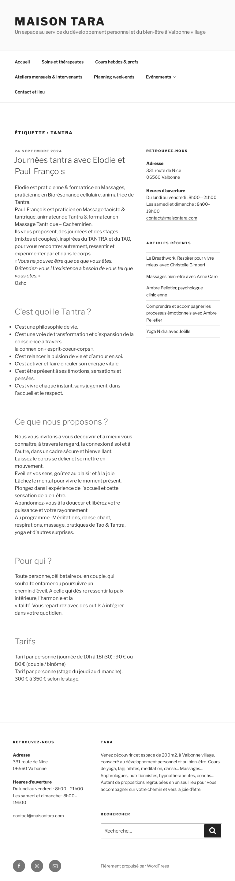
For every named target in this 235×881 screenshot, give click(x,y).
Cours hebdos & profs (116, 61)
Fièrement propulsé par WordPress (135, 865)
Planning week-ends (114, 76)
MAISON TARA (60, 21)
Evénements (161, 76)
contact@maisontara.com (171, 217)
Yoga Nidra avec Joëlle (168, 331)
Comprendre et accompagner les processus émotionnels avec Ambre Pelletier (181, 312)
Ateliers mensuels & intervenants (48, 76)
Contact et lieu (30, 91)
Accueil (22, 61)
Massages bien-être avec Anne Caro (182, 276)
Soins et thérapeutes (63, 61)
